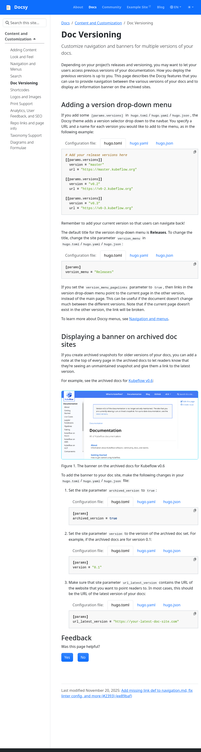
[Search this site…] (24, 22)
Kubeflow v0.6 (141, 380)
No (83, 657)
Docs (65, 23)
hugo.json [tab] (164, 143)
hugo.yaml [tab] (139, 143)
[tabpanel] (129, 182)
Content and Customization (98, 23)
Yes (67, 657)
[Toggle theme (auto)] (190, 7)
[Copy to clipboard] (195, 151)
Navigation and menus (148, 318)
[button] (175, 7)
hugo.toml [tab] (113, 143)
